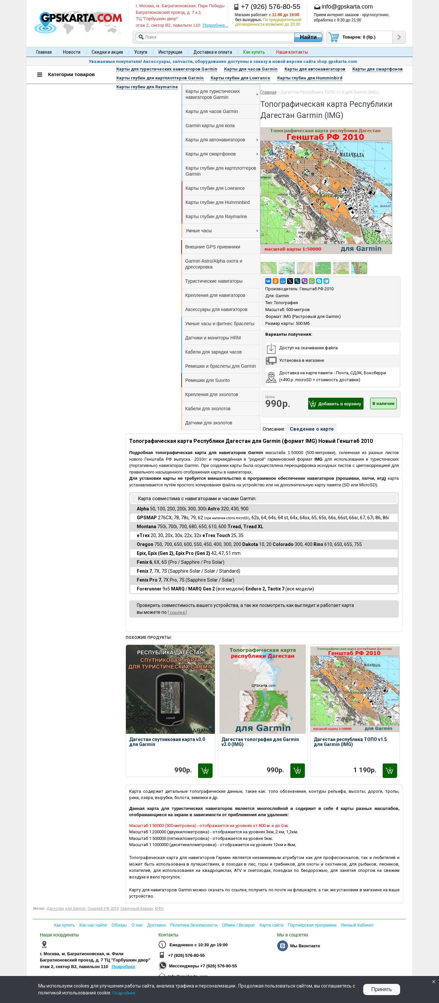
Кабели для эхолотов (207, 408)
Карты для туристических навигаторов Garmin (222, 94)
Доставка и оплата (212, 52)
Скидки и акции (107, 52)
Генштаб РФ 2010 (317, 288)
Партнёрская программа (312, 925)
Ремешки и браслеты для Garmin (220, 366)
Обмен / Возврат (238, 925)
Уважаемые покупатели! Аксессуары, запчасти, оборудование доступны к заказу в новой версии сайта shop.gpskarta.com (223, 61)
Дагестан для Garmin (66, 908)
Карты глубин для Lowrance (215, 188)
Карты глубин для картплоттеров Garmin (221, 171)
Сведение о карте (312, 429)
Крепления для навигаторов (215, 295)
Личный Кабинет (357, 925)
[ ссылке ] (177, 612)
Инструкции (170, 52)
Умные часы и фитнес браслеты (219, 323)
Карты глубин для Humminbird (218, 202)
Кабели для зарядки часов (213, 352)
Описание (273, 429)
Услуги (140, 52)
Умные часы (222, 230)
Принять (381, 989)
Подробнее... (215, 25)
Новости (71, 52)
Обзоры (119, 925)
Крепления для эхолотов (211, 394)
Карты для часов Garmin (212, 111)
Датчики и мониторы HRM (213, 337)
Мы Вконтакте (305, 945)
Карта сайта (271, 925)
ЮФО (159, 908)
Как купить (64, 925)
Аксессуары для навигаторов (216, 309)
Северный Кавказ (136, 908)
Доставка (156, 925)
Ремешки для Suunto (207, 380)
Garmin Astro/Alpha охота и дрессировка (213, 264)
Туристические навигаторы (214, 281)
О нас (137, 925)
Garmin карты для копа (210, 125)
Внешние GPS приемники (212, 246)
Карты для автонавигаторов (222, 139)
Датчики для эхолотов (208, 422)
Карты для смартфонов (222, 154)
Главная (44, 52)
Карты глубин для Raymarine (216, 216)
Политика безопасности (193, 925)
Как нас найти (93, 925)
